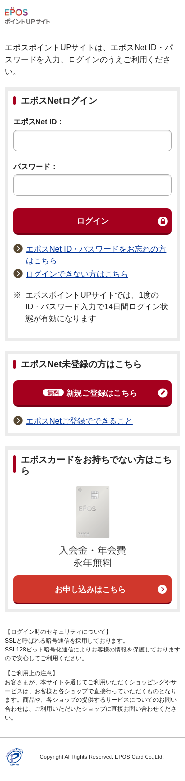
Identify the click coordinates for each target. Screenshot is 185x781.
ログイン (93, 221)
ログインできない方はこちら (77, 274)
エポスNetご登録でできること (79, 421)
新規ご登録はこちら (90, 393)
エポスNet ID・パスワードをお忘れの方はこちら (96, 255)
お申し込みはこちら (90, 589)
